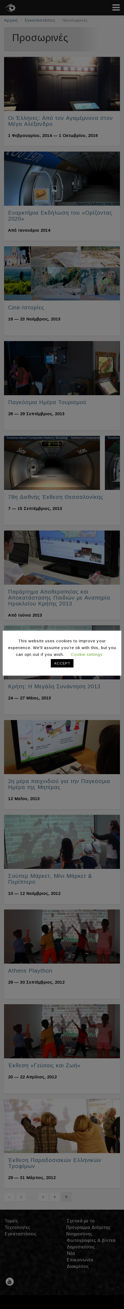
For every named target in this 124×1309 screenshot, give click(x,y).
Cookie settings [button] (87, 654)
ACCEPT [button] (62, 663)
